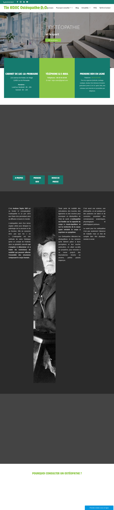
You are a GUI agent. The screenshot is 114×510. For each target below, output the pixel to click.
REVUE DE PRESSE (55, 180)
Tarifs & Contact (104, 8)
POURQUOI (23, 33)
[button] (57, 40)
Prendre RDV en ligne (92, 73)
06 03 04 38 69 (96, 77)
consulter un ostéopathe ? (29, 38)
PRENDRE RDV (37, 180)
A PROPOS (19, 178)
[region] (57, 40)
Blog (77, 8)
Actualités (85, 8)
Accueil (41, 8)
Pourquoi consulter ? (63, 8)
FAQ (95, 8)
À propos (50, 8)
